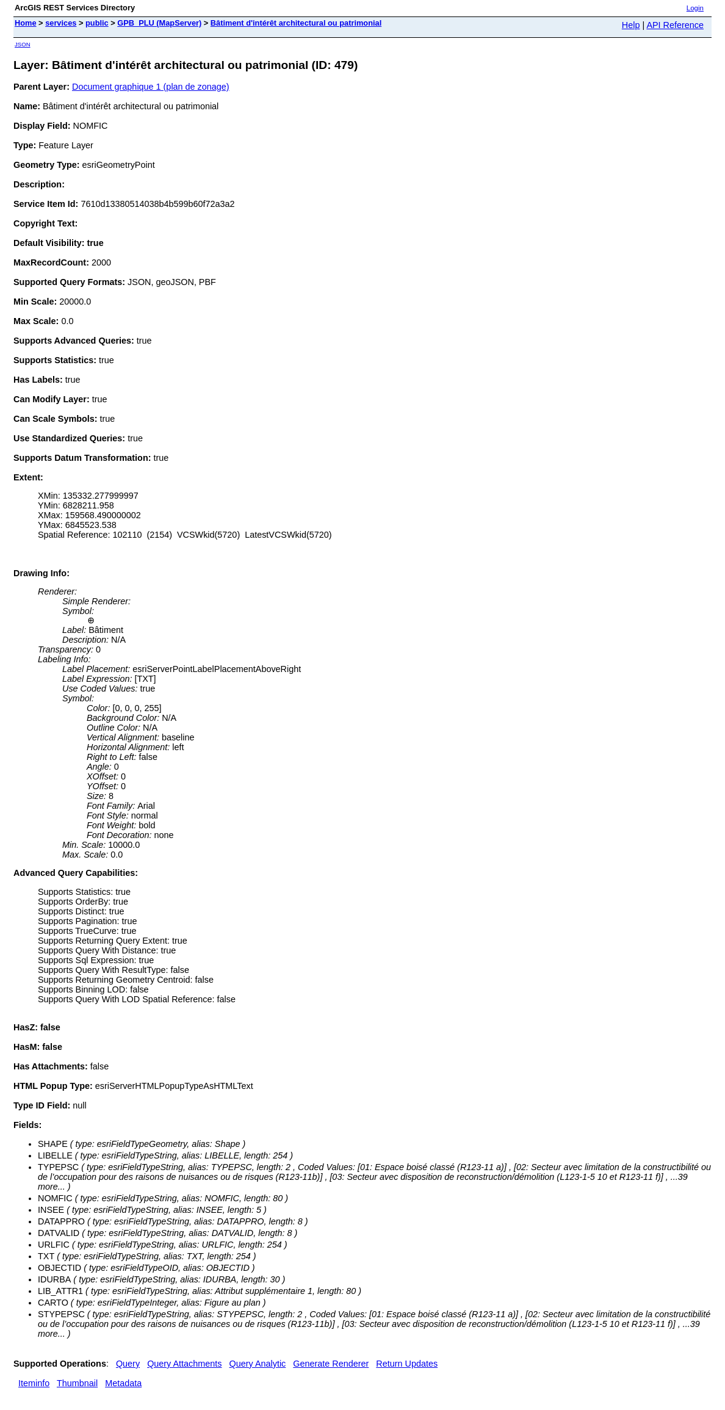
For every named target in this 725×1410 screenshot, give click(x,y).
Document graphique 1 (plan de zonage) (150, 87)
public (97, 22)
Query (128, 1363)
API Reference (675, 25)
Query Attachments (184, 1363)
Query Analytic (257, 1363)
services (60, 22)
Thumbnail (77, 1383)
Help (631, 25)
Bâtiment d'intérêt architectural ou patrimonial (296, 22)
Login (695, 8)
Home (26, 22)
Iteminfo (33, 1383)
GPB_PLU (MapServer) (159, 22)
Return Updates (407, 1363)
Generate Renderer (331, 1363)
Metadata (123, 1383)
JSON (23, 44)
